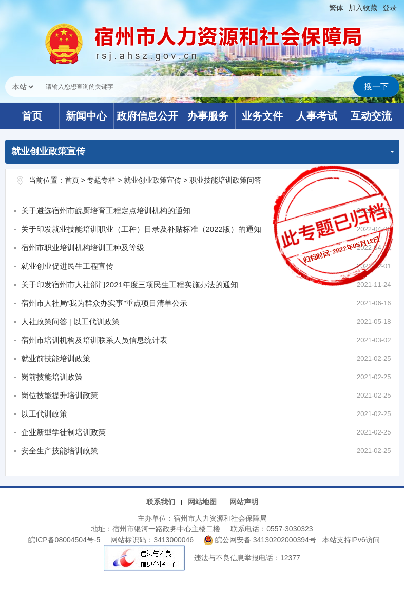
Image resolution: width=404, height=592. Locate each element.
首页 (32, 116)
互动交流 (371, 116)
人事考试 (316, 116)
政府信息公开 (147, 116)
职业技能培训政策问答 (225, 180)
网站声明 (243, 502)
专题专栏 (101, 180)
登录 (389, 8)
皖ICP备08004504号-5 (64, 540)
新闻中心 (86, 116)
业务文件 (262, 116)
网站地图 (202, 502)
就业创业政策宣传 (152, 180)
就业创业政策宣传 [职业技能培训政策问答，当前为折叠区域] (202, 151)
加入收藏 (363, 8)
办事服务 (207, 116)
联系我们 (160, 502)
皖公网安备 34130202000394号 (261, 540)
